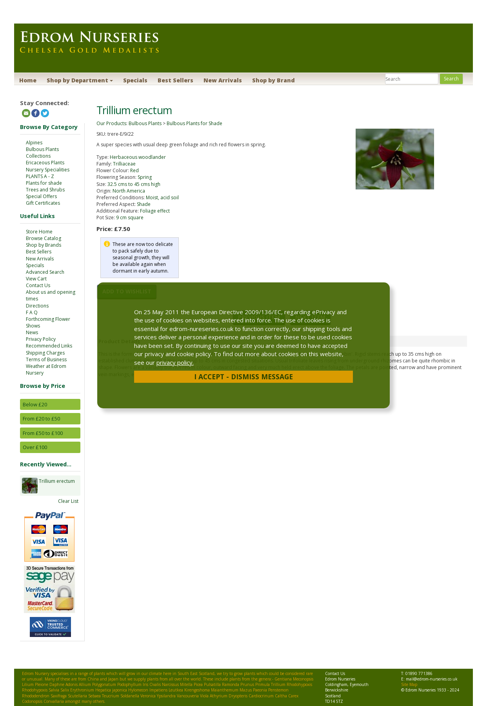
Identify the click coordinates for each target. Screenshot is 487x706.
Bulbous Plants (42, 149)
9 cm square (130, 217)
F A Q (32, 312)
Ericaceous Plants (45, 162)
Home (27, 80)
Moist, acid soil (162, 197)
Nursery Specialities (47, 169)
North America (129, 190)
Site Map (409, 684)
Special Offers (41, 196)
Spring (145, 177)
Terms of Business (46, 359)
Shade (144, 204)
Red (134, 170)
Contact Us (38, 285)
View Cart (36, 278)
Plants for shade (44, 183)
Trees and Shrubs (45, 189)
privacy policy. (175, 362)
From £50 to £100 (43, 433)
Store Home (39, 231)
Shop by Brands (43, 245)
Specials (135, 80)
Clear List (68, 501)
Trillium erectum (57, 485)
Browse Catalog (43, 238)
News (32, 332)
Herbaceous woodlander (138, 157)
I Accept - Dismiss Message (243, 376)
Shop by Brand (273, 80)
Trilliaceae (124, 163)
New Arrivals (223, 80)
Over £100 (35, 447)
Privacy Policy (41, 339)
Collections (38, 156)
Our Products (111, 123)
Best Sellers (175, 80)
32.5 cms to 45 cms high (133, 184)
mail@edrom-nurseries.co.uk (432, 679)
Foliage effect (155, 210)
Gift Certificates (43, 203)
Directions (37, 305)
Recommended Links (49, 345)
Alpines (34, 142)
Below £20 (35, 404)
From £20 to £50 (41, 418)
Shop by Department (80, 80)
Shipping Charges (45, 352)
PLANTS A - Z (40, 176)
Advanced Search (45, 272)
